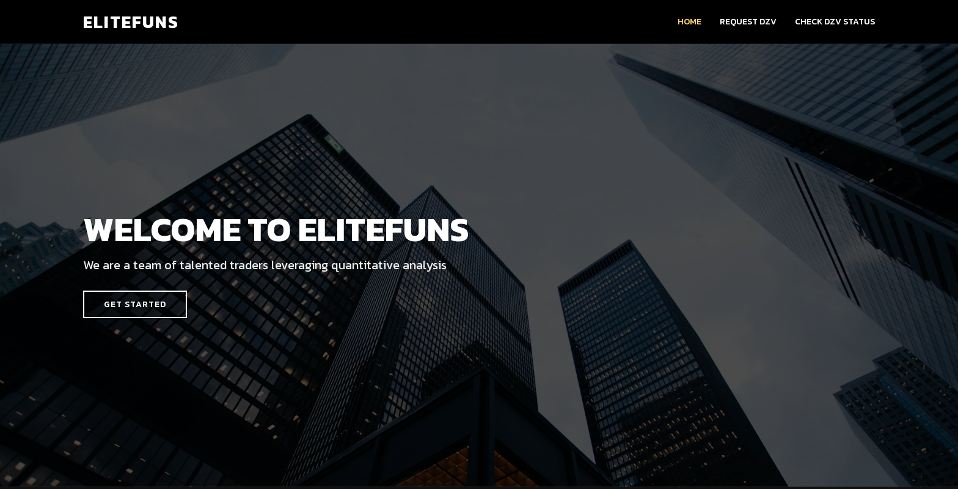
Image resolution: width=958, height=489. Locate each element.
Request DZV (748, 21)
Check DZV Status (835, 21)
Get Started (135, 304)
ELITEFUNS (131, 22)
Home (689, 21)
